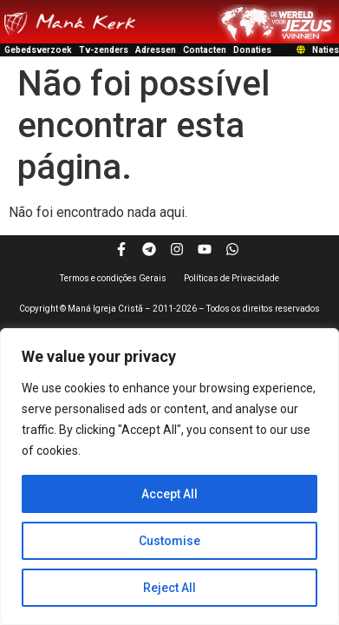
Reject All (169, 588)
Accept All (169, 494)
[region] (169, 476)
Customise (169, 541)
